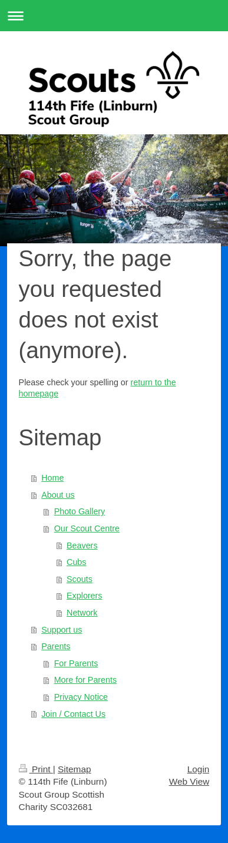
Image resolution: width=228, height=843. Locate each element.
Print (36, 769)
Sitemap (74, 769)
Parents (55, 646)
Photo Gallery (79, 511)
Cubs (76, 562)
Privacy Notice (81, 697)
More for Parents (85, 680)
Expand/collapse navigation (114, 15)
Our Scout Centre (87, 528)
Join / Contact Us (73, 714)
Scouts (79, 579)
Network (82, 612)
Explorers (84, 595)
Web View (189, 781)
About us (57, 495)
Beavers (82, 545)
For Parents (76, 663)
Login (198, 769)
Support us (61, 629)
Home (52, 477)
